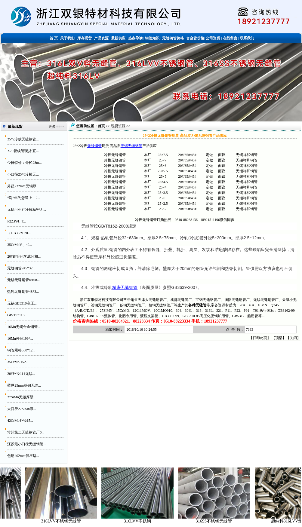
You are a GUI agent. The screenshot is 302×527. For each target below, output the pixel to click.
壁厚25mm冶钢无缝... (24, 385)
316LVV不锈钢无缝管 (68, 521)
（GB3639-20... (19, 233)
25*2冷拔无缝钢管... (23, 139)
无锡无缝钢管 (131, 146)
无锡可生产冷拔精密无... (26, 209)
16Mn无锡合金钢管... (23, 327)
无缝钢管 (94, 146)
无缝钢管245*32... (21, 268)
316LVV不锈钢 (144, 521)
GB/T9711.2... (17, 315)
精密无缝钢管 (124, 287)
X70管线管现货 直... (23, 151)
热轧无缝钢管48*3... (23, 292)
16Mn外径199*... (20, 338)
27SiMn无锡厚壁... (21, 397)
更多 (52, 126)
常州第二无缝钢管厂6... (25, 432)
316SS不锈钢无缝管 (220, 521)
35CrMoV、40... (19, 245)
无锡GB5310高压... (22, 303)
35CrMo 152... (18, 362)
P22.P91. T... (16, 221)
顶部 (278, 338)
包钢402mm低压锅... (23, 456)
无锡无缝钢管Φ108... (23, 280)
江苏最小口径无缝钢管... (26, 444)
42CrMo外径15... (20, 420)
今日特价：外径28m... (24, 163)
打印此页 (260, 338)
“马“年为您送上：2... (23, 198)
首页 (101, 126)
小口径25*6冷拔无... (23, 174)
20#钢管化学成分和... (24, 256)
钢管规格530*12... (21, 350)
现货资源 (118, 126)
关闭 (293, 338)
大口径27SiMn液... (21, 409)
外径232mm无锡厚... (23, 186)
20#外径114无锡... (21, 374)
